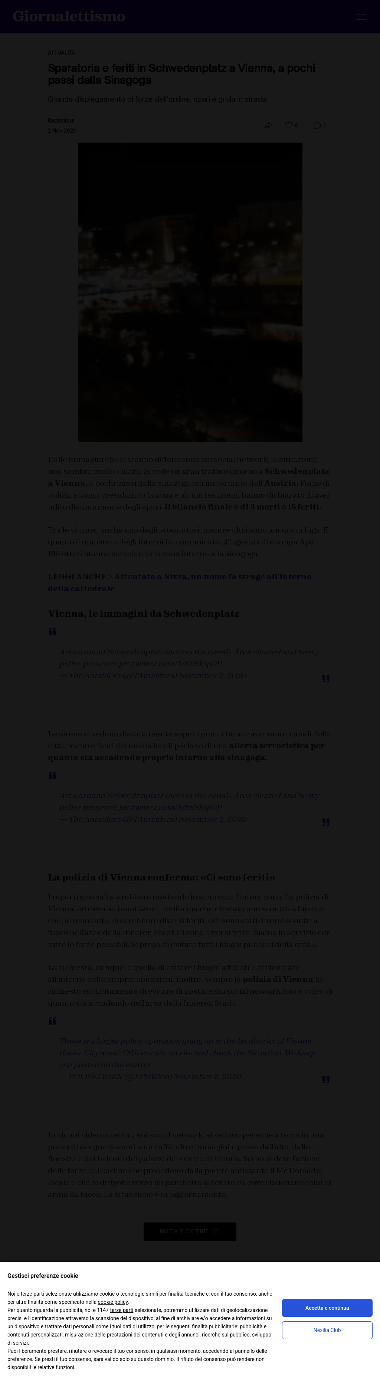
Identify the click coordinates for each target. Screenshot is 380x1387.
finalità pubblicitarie (214, 1326)
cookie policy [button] (113, 1302)
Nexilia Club (327, 1330)
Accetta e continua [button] (327, 1308)
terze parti (121, 1310)
